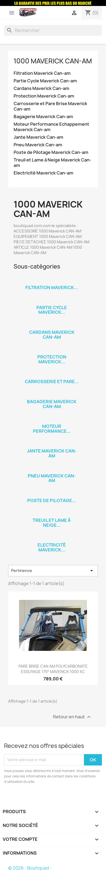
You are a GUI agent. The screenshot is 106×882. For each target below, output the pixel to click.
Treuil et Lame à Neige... (52, 522)
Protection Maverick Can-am (44, 96)
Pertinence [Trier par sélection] (53, 570)
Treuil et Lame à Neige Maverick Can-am (52, 162)
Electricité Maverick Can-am (43, 173)
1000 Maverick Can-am (53, 61)
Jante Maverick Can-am (38, 137)
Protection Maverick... (51, 359)
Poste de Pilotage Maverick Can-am (51, 152)
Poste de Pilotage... (51, 500)
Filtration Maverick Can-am (42, 73)
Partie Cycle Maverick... (51, 310)
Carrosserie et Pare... (52, 382)
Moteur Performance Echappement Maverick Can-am (51, 127)
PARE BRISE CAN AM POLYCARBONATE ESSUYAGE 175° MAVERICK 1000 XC (53, 669)
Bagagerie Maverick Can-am (43, 116)
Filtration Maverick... (51, 287)
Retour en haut (72, 716)
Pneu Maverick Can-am (38, 145)
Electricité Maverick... (52, 547)
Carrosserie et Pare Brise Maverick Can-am (50, 106)
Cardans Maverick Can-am (41, 88)
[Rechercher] (53, 30)
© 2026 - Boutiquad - (30, 868)
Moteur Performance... (52, 428)
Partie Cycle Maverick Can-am (45, 81)
